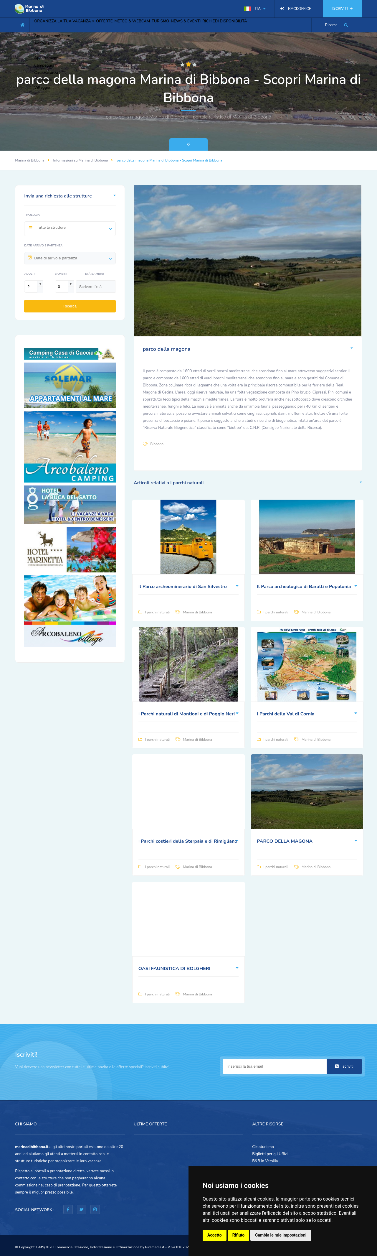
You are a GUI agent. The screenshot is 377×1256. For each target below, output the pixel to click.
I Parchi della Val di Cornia (285, 714)
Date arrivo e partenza (43, 245)
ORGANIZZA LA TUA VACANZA (68, 24)
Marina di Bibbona (29, 160)
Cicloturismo (263, 1147)
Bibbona (156, 444)
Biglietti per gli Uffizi (269, 1154)
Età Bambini (94, 274)
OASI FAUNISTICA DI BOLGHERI (174, 968)
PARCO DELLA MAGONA (284, 841)
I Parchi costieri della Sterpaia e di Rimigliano (187, 841)
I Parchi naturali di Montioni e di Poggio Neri (186, 714)
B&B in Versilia (265, 1161)
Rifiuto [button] (238, 1235)
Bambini (61, 274)
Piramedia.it (154, 1247)
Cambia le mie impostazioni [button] (280, 1235)
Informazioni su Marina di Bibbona (80, 160)
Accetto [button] (214, 1235)
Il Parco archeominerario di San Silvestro (182, 586)
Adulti (29, 274)
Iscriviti (344, 1066)
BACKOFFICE (299, 8)
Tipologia (32, 215)
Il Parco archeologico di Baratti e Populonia (304, 586)
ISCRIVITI (342, 8)
